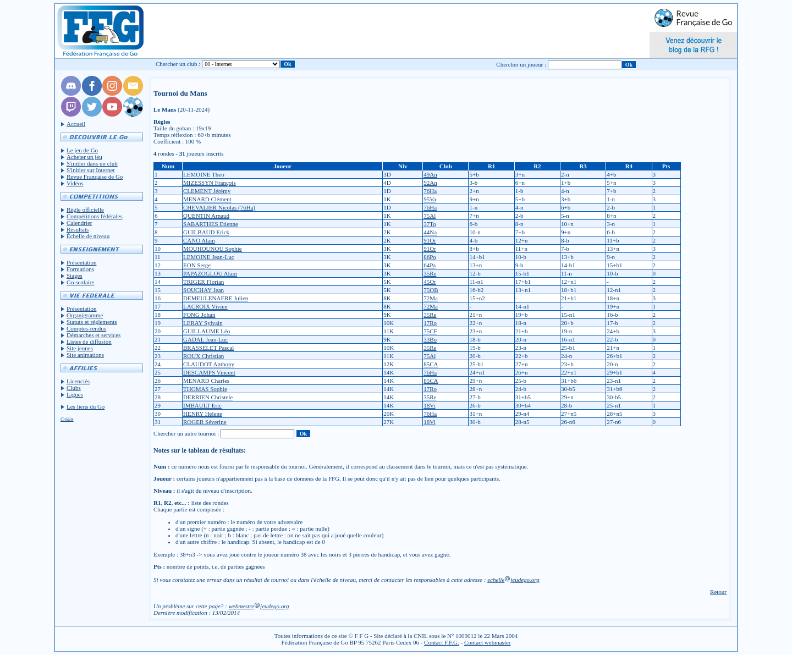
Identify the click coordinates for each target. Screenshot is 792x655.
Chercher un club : (178, 63)
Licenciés (78, 381)
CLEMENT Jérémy (206, 191)
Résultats (78, 229)
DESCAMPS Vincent (209, 372)
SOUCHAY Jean (203, 290)
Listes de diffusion (89, 341)
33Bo (430, 339)
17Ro (430, 323)
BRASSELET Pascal (208, 347)
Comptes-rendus (86, 328)
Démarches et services (93, 335)
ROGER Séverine (205, 422)
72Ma (431, 298)
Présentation (81, 262)
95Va (430, 199)
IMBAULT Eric (202, 405)
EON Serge (197, 265)
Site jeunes (80, 348)
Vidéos (75, 183)
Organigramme (85, 315)
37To (430, 224)
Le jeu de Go (82, 150)
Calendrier (79, 222)
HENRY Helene (202, 413)
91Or (430, 240)
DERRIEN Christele (208, 397)
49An (430, 174)
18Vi (429, 405)
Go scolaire (80, 282)
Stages (74, 275)
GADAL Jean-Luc (205, 339)
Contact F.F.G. (441, 642)
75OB (431, 290)
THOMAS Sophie (205, 389)
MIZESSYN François (209, 182)
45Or (430, 281)
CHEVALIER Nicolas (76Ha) (219, 207)
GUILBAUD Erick (206, 232)
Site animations (85, 354)
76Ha (430, 191)
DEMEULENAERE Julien (215, 298)
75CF (430, 331)
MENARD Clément (207, 199)
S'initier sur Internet (91, 170)
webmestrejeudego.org (258, 606)
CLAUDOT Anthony (208, 364)
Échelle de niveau (88, 236)
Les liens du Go (86, 406)
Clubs (74, 387)
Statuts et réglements (92, 321)
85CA (431, 364)
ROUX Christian (203, 356)
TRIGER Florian (203, 281)
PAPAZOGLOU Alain (210, 273)
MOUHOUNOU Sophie (212, 248)
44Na (430, 232)
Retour (718, 591)
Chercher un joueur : (521, 64)
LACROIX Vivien (205, 306)
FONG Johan (199, 314)
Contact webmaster (487, 642)
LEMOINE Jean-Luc (208, 257)
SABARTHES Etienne (210, 224)
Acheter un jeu (84, 156)
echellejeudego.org (513, 579)
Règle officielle (85, 209)
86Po (430, 257)
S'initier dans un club (92, 163)
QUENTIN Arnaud (206, 215)
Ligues (75, 394)
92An (430, 182)
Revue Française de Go (95, 176)
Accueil (76, 123)
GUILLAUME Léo (206, 331)
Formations (80, 269)
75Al (430, 215)
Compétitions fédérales (95, 216)
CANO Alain (199, 240)
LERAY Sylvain (203, 323)
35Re (430, 273)
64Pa (430, 265)
